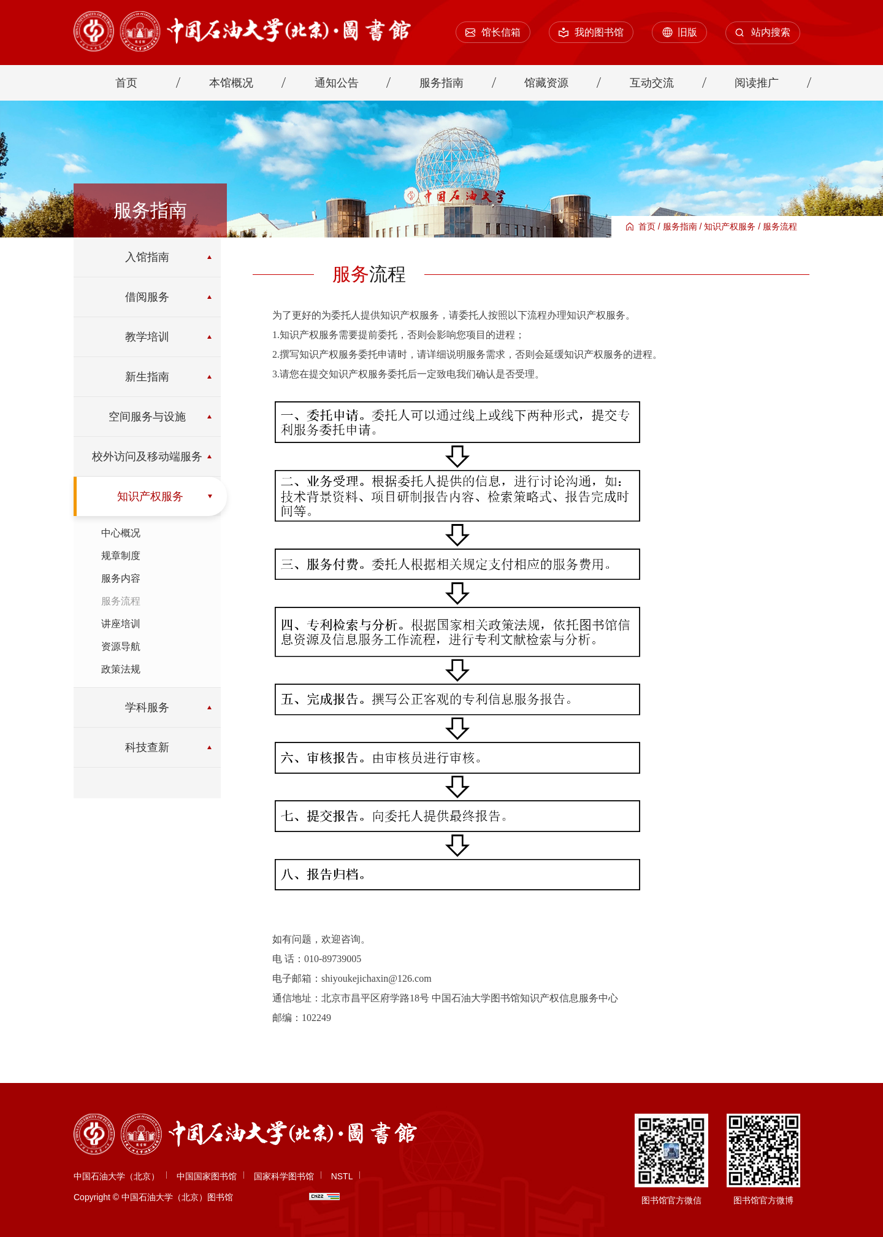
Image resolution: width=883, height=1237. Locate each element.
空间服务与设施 (147, 416)
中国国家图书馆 (207, 1176)
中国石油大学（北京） (116, 1176)
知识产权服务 (729, 226)
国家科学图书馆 (284, 1176)
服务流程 (780, 226)
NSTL (342, 1176)
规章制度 (120, 555)
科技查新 (147, 747)
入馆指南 (147, 257)
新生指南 (147, 377)
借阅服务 (147, 297)
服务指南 (680, 226)
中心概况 (120, 533)
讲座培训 (120, 623)
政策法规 (120, 669)
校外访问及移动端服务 (147, 456)
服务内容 (120, 578)
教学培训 (147, 337)
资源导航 (120, 646)
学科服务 (147, 707)
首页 (647, 226)
